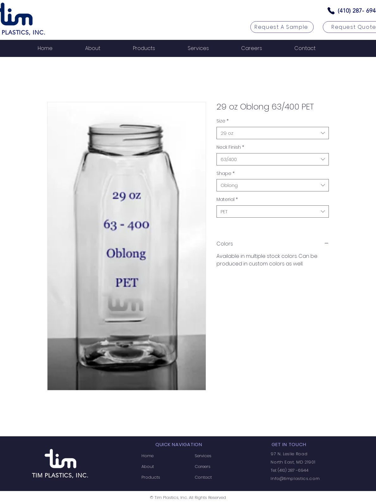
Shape (225, 174)
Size (222, 121)
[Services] (215, 456)
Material (227, 199)
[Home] (161, 456)
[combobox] (272, 133)
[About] (161, 466)
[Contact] (215, 477)
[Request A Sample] (282, 27)
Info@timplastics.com (295, 479)
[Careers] (215, 466)
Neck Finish (230, 147)
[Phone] (331, 11)
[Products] (161, 477)
